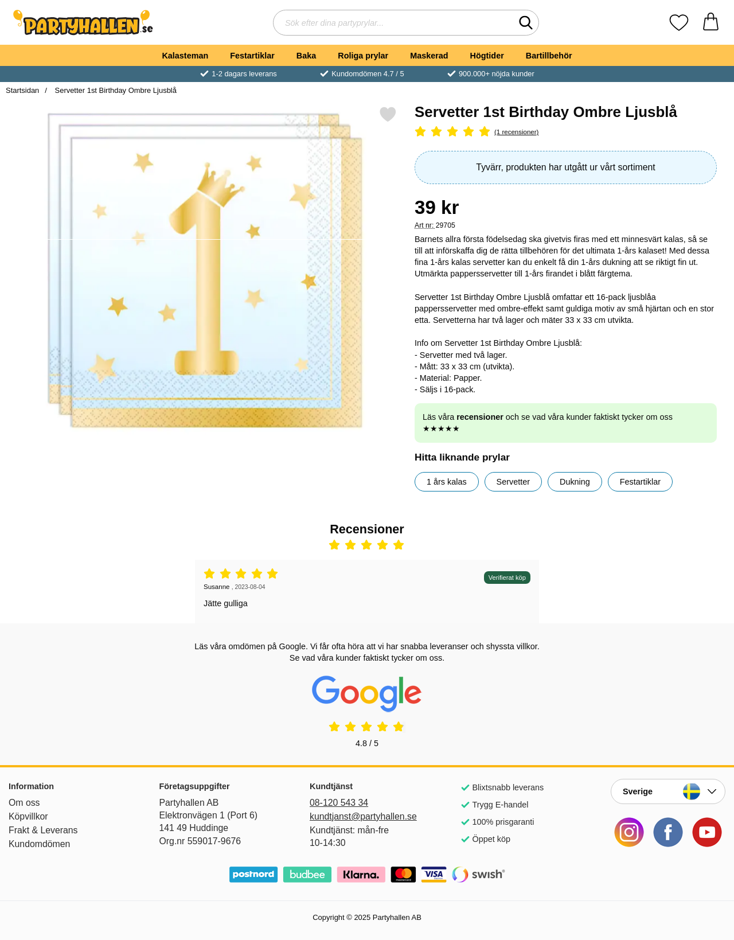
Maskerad (429, 55)
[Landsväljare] (668, 791)
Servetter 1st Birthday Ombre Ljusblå (115, 90)
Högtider (487, 55)
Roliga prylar (363, 55)
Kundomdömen (39, 844)
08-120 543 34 (339, 803)
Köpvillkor (28, 816)
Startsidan (22, 90)
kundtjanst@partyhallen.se (363, 816)
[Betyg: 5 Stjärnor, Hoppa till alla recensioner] (566, 132)
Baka (306, 55)
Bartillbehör (549, 55)
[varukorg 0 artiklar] (711, 23)
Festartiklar (252, 55)
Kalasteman (185, 55)
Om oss (24, 803)
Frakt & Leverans (43, 830)
